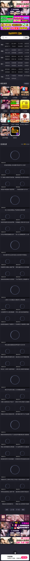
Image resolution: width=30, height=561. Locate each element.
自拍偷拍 (14, 50)
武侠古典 (27, 69)
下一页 (18, 509)
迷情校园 (7, 72)
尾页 (23, 509)
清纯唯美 (14, 65)
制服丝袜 (7, 59)
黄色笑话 (20, 72)
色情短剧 (14, 78)
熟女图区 (20, 65)
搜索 (26, 37)
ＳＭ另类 (27, 52)
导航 (2, 77)
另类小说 (14, 72)
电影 (2, 57)
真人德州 (14, 43)
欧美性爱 (27, 56)
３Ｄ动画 (27, 50)
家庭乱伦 (14, 69)
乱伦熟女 (20, 59)
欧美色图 (20, 63)
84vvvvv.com (15, 33)
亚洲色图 (14, 63)
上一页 (12, 509)
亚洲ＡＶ (7, 50)
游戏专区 (27, 43)
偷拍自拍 (14, 56)
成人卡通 (20, 56)
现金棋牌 (20, 46)
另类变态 (27, 59)
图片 (2, 64)
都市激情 (7, 69)
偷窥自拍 (7, 63)
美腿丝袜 (7, 65)
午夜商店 (14, 75)
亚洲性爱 (7, 56)
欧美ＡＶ (20, 50)
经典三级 (14, 59)
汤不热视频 (27, 75)
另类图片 (27, 65)
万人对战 (20, 43)
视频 (2, 51)
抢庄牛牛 (27, 46)
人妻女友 (20, 69)
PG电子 (7, 43)
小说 (2, 70)
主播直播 (20, 52)
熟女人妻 (7, 52)
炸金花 (14, 46)
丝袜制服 (14, 52)
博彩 (2, 45)
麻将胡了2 (7, 46)
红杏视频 (7, 78)
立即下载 (24, 557)
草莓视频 (20, 75)
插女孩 (7, 75)
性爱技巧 (27, 72)
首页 (7, 509)
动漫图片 (27, 63)
